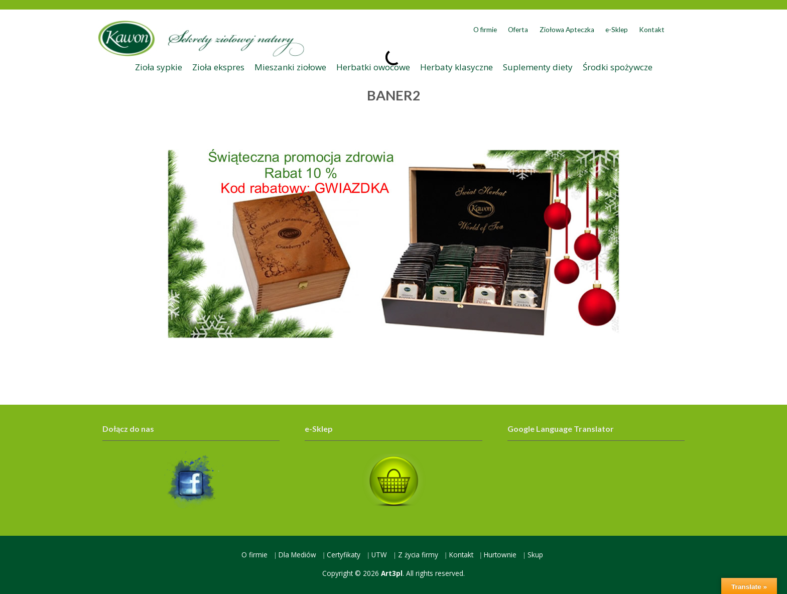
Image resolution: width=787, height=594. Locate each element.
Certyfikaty (343, 554)
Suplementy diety (538, 67)
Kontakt (652, 30)
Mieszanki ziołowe (290, 67)
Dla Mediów (297, 554)
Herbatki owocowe (373, 67)
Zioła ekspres (218, 67)
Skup (535, 554)
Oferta (518, 30)
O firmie (485, 30)
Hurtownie (500, 554)
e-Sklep (616, 30)
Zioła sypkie (158, 67)
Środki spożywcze (617, 67)
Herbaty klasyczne (456, 67)
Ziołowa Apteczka (567, 30)
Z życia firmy (418, 554)
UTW (379, 554)
